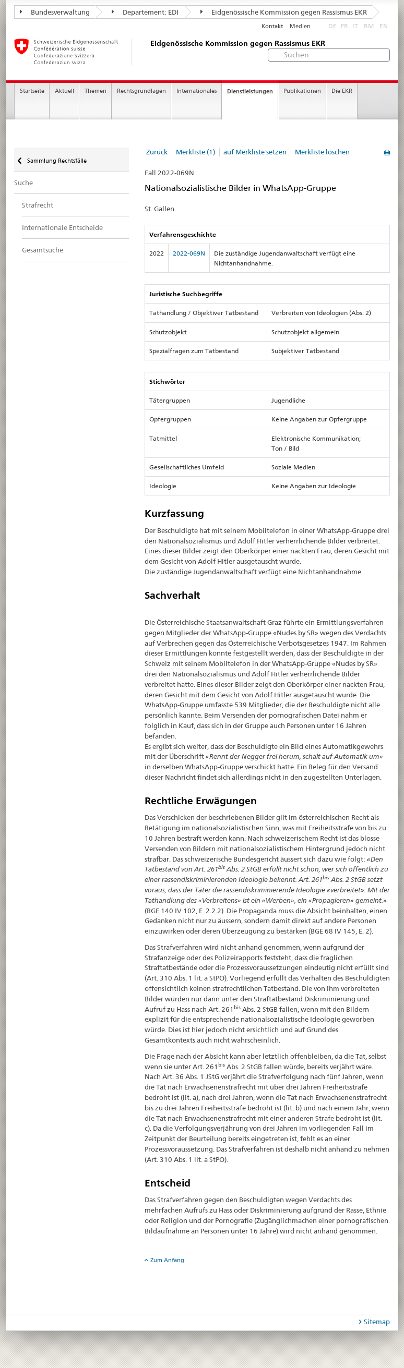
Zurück (157, 152)
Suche (23, 182)
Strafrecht (37, 205)
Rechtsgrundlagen (141, 91)
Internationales (196, 91)
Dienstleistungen (250, 91)
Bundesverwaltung (55, 12)
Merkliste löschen (322, 152)
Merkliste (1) (195, 152)
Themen (95, 91)
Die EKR (341, 91)
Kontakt (272, 26)
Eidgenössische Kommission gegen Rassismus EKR (283, 12)
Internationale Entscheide (62, 227)
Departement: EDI (145, 12)
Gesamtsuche (42, 250)
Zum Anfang (167, 1260)
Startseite (32, 91)
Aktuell (64, 91)
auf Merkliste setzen (255, 152)
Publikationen (302, 91)
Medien (300, 26)
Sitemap (377, 1321)
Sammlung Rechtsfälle (56, 160)
